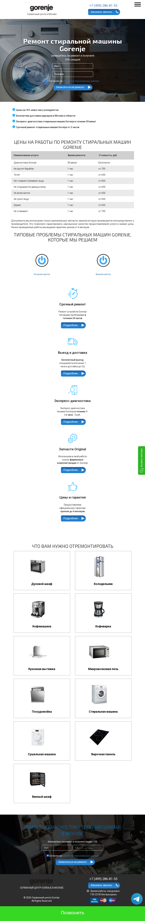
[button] (141, 460)
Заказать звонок (101, 11)
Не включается (41, 262)
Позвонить (72, 912)
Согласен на (72, 81)
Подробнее (70, 325)
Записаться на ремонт (70, 87)
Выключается (103, 262)
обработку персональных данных (81, 81)
